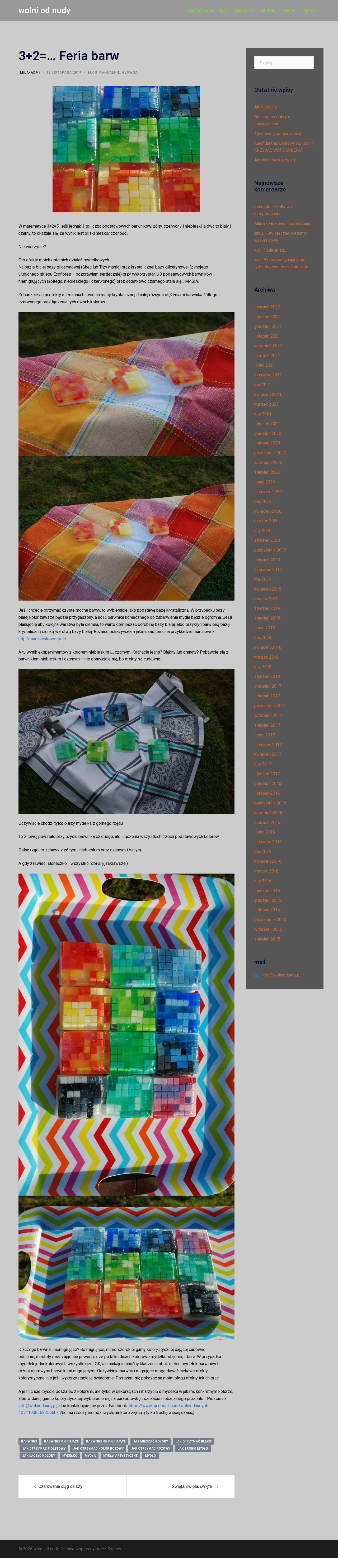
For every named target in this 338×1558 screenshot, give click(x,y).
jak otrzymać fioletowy (43, 1448)
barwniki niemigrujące (106, 1441)
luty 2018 (262, 666)
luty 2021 (262, 413)
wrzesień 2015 (268, 929)
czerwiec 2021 (268, 374)
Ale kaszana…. (267, 106)
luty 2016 (262, 880)
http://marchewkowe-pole (42, 638)
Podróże (288, 10)
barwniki (29, 1441)
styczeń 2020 (267, 540)
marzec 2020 (266, 520)
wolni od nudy (44, 10)
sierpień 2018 (267, 618)
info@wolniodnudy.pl (37, 1405)
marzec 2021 (266, 404)
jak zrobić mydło (192, 1448)
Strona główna (200, 10)
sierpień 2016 (267, 822)
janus (259, 233)
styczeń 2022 (267, 316)
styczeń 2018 (267, 676)
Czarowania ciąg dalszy (60, 1486)
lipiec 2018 (264, 627)
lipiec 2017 (264, 734)
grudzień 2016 (267, 783)
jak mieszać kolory (150, 1441)
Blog (224, 10)
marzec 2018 (266, 657)
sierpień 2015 (267, 939)
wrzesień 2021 (268, 345)
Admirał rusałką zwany (275, 159)
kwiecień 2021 (267, 394)
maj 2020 (262, 501)
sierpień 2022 (267, 306)
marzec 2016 (266, 871)
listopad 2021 (267, 336)
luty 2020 (262, 530)
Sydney (114, 1548)
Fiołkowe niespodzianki (290, 223)
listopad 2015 (267, 909)
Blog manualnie (104, 72)
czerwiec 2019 (268, 569)
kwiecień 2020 (267, 511)
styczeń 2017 (267, 773)
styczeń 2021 (267, 423)
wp (257, 250)
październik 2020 (270, 452)
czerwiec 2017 (268, 744)
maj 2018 (262, 637)
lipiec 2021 (264, 365)
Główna (130, 72)
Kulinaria (267, 10)
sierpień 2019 (267, 559)
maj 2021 (262, 384)
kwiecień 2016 (267, 861)
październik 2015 (270, 919)
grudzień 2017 (267, 686)
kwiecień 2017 (267, 754)
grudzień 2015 (267, 900)
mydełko (69, 1456)
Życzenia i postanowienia (277, 133)
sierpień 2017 (267, 725)
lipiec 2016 (264, 832)
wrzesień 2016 (268, 812)
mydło (150, 1456)
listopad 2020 (267, 442)
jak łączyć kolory (38, 1456)
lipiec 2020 (264, 482)
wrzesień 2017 (268, 715)
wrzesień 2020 (268, 462)
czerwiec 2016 (268, 841)
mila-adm (29, 72)
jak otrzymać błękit (193, 1441)
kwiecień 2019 (267, 589)
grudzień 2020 (267, 433)
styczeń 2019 (267, 608)
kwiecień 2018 (267, 647)
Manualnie (243, 10)
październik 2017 (270, 705)
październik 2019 (270, 550)
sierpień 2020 (267, 472)
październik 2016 (270, 803)
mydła (90, 1456)
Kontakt (309, 10)
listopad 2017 (267, 695)
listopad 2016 (267, 793)
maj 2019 (262, 579)
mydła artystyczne (120, 1456)
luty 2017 (262, 763)
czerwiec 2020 (268, 491)
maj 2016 (262, 851)
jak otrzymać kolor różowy (98, 1448)
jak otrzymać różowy (150, 1448)
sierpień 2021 (267, 355)
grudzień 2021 (267, 326)
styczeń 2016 (267, 890)
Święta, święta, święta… (193, 1486)
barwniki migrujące (61, 1441)
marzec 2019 (266, 598)
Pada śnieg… (275, 250)
